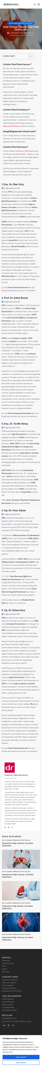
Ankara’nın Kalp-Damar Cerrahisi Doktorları (17, 938)
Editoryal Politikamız (11, 126)
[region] (21, 1051)
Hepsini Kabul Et (21, 1057)
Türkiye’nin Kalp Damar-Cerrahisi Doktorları (17, 907)
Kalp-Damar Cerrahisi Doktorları (21, 23)
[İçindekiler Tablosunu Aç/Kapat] (29, 56)
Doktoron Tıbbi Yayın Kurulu (27, 151)
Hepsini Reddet (21, 1063)
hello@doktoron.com (9, 1018)
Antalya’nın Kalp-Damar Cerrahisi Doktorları (18, 875)
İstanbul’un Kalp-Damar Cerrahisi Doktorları (17, 844)
